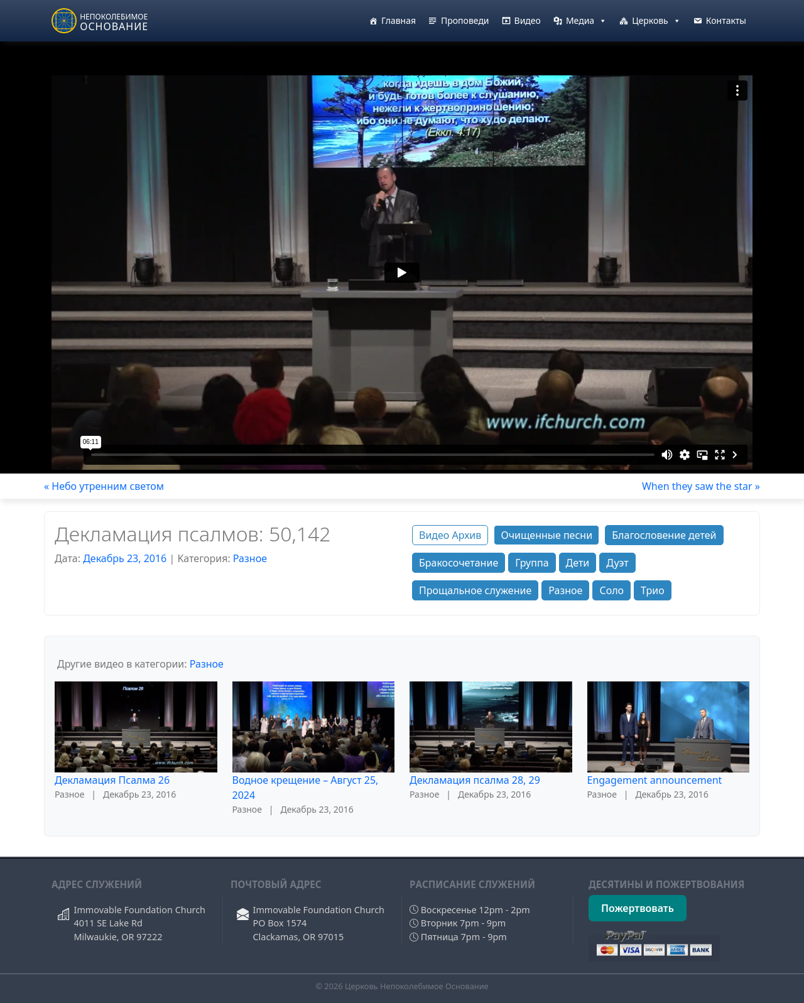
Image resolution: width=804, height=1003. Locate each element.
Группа (531, 563)
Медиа (586, 20)
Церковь (656, 20)
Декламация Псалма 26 (112, 780)
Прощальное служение (475, 590)
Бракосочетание (458, 563)
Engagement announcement (654, 780)
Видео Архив (450, 535)
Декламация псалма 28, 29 (475, 780)
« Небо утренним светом (104, 486)
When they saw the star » (701, 486)
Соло (611, 590)
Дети (578, 563)
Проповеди (465, 20)
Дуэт (617, 563)
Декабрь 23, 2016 (124, 558)
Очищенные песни (546, 535)
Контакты (726, 20)
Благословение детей (664, 535)
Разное (250, 558)
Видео (527, 20)
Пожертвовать (637, 908)
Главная (398, 20)
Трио (653, 590)
